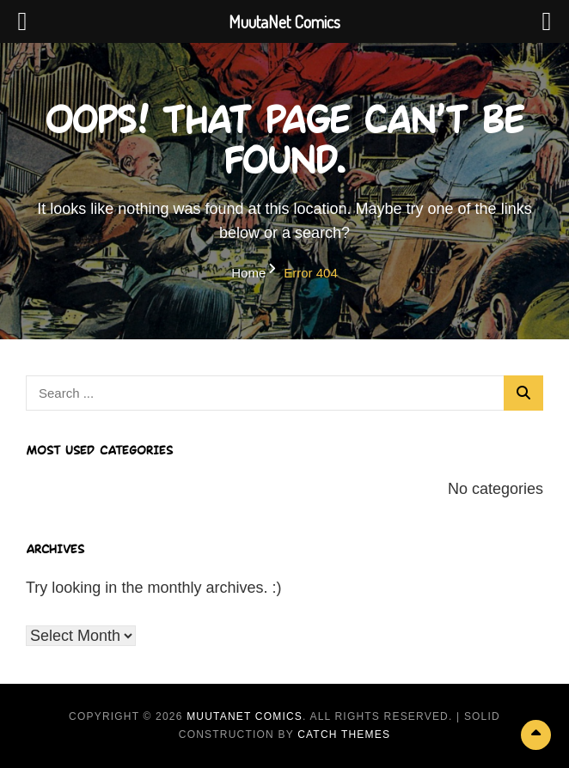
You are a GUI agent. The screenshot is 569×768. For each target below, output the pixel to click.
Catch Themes (343, 734)
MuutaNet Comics (245, 716)
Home (248, 272)
